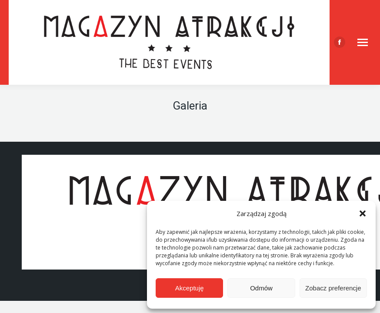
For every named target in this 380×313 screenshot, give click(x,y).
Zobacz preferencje (333, 288)
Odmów (261, 288)
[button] (362, 213)
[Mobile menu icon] (362, 42)
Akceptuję (189, 288)
